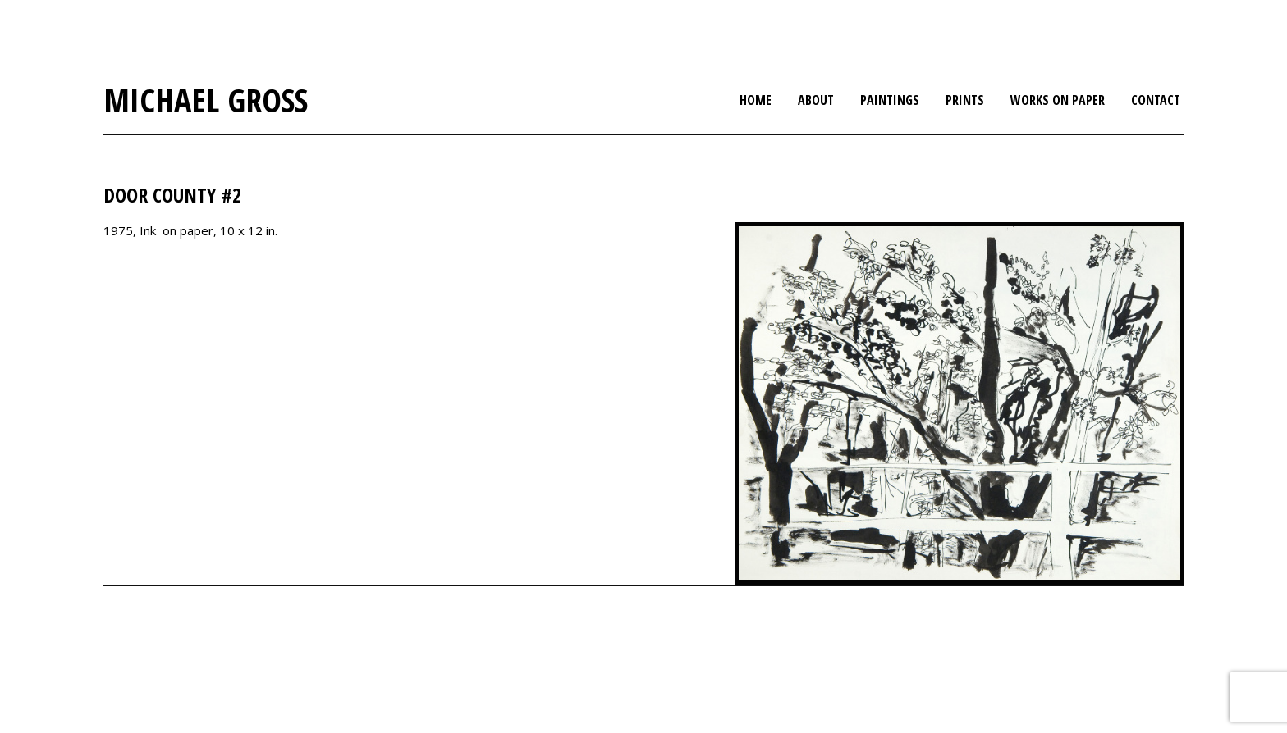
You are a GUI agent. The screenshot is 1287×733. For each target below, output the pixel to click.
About (816, 100)
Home (756, 100)
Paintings (889, 100)
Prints (965, 100)
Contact (1155, 100)
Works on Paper (1057, 100)
